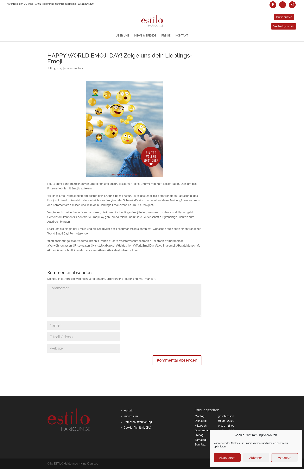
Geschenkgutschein (283, 26)
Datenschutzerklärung (138, 422)
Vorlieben (284, 457)
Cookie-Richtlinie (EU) (137, 427)
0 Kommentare (73, 68)
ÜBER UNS (122, 35)
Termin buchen (284, 17)
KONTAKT (181, 35)
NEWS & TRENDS (145, 35)
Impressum (131, 416)
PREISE (165, 35)
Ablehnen (256, 457)
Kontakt (128, 410)
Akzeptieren (227, 457)
